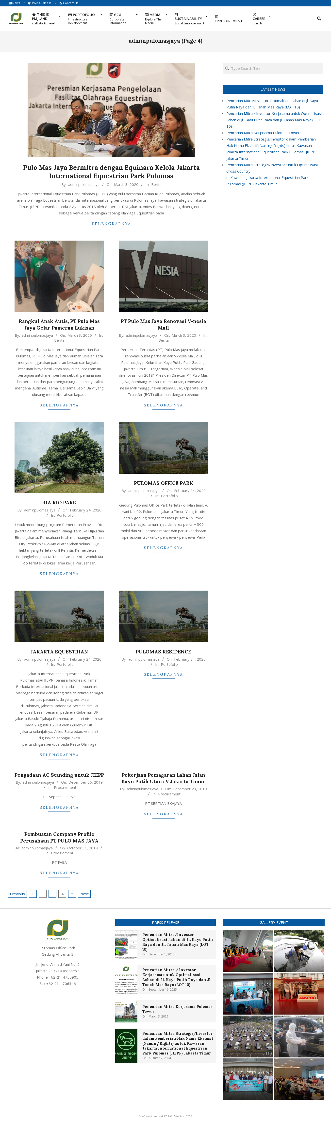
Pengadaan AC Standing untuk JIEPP (59, 775)
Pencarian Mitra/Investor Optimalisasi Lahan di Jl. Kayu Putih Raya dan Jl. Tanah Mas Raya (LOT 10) (177, 942)
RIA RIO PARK (59, 502)
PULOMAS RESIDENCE (163, 652)
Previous (17, 893)
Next (84, 893)
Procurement (65, 787)
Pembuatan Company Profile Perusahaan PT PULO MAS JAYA (59, 837)
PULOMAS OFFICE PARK (163, 483)
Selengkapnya (111, 223)
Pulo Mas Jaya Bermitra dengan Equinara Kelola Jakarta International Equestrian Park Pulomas (111, 171)
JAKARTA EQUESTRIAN (59, 652)
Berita (156, 184)
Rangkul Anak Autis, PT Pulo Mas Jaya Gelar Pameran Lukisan (59, 324)
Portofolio (65, 515)
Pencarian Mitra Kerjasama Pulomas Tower (263, 132)
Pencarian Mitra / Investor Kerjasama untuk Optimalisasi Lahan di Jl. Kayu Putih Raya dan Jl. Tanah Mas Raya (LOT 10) (274, 120)
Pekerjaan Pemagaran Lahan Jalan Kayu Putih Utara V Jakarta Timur (163, 778)
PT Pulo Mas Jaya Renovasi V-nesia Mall (163, 324)
